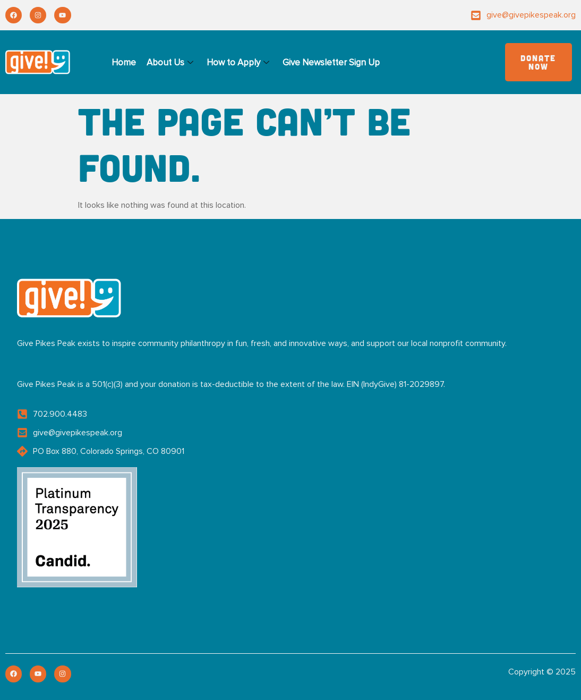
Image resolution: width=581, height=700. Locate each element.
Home (124, 62)
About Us (171, 62)
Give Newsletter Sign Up (331, 62)
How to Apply (239, 62)
